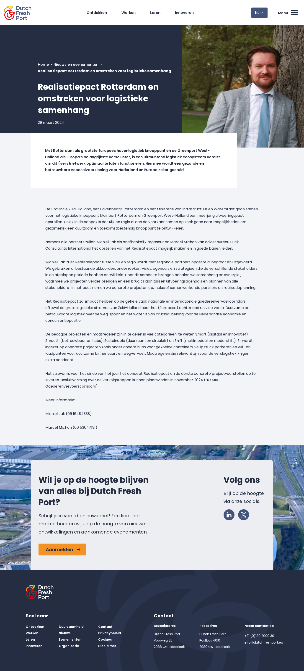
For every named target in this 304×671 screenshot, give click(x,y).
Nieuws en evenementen (76, 64)
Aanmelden (59, 549)
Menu (288, 12)
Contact (105, 626)
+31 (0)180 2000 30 (259, 636)
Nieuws (65, 633)
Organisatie (69, 646)
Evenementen (70, 639)
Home (44, 64)
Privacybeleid (109, 633)
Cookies (105, 639)
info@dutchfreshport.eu (264, 642)
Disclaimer (107, 646)
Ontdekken (97, 12)
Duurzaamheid (71, 626)
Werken (128, 12)
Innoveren (184, 12)
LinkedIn (230, 514)
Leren (155, 12)
